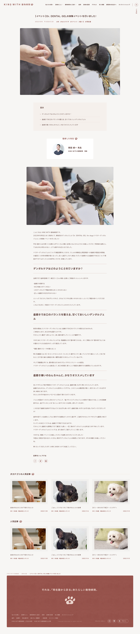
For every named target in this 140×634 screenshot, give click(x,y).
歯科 (13, 618)
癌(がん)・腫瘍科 (35, 618)
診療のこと (24, 614)
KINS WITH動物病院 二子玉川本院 (22, 621)
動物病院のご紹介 (35, 614)
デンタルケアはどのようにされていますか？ (56, 114)
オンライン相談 (53, 618)
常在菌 (89, 21)
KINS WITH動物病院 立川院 (42, 621)
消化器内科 (25, 618)
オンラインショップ (67, 614)
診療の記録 (49, 614)
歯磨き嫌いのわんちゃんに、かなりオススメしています (60, 125)
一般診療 (44, 618)
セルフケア (65, 21)
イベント (75, 21)
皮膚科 (18, 618)
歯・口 (82, 21)
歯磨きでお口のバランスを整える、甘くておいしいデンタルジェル (64, 119)
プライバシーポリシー (100, 621)
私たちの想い (15, 614)
